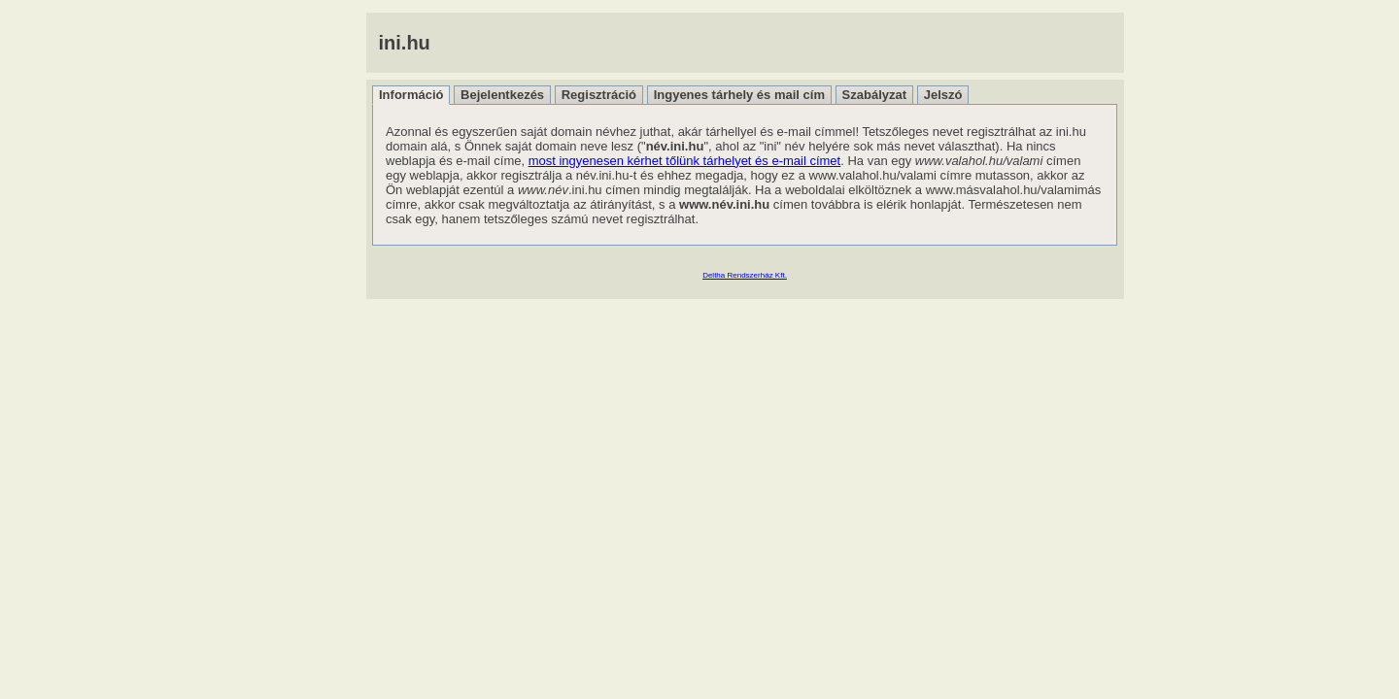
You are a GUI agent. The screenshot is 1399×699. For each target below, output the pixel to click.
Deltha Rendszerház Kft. (744, 275)
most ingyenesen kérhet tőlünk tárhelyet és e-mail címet (685, 160)
